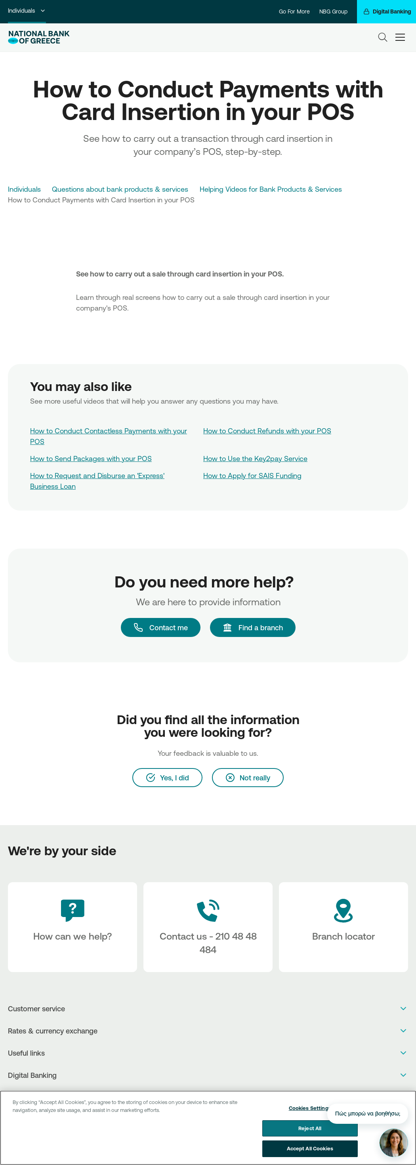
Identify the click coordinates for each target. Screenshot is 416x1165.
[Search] (382, 37)
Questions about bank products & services (120, 189)
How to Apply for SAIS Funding (252, 475)
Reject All (309, 1128)
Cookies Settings (310, 1108)
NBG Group (333, 11)
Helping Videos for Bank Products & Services (271, 189)
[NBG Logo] (39, 37)
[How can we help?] (72, 927)
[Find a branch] (253, 627)
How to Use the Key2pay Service (255, 458)
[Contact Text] (208, 927)
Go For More (294, 11)
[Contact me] (160, 627)
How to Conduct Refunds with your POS (267, 431)
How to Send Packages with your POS (91, 458)
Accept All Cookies (310, 1148)
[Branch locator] (343, 927)
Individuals (27, 10)
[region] (208, 1128)
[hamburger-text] (400, 37)
